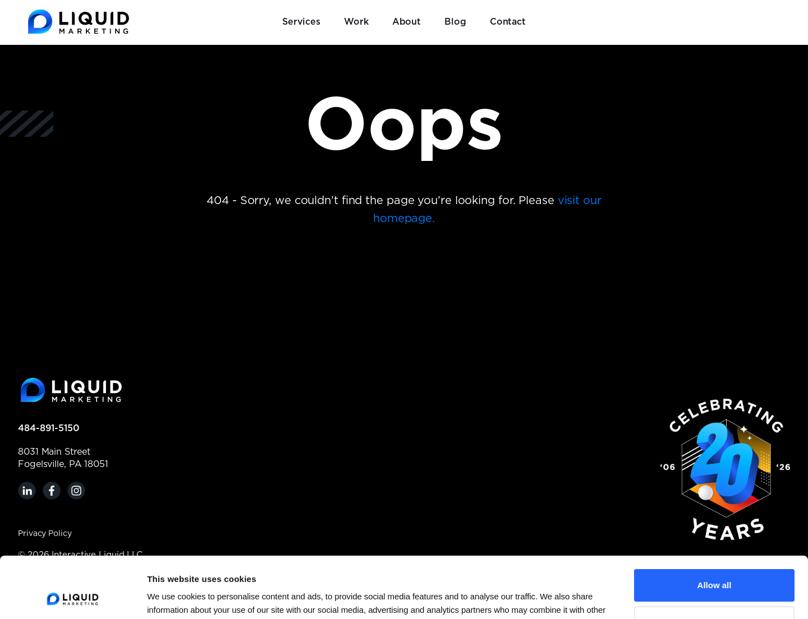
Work (356, 21)
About (406, 21)
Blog (455, 21)
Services (301, 21)
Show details (172, 597)
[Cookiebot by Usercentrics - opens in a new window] (73, 597)
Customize (715, 564)
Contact (508, 21)
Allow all (714, 528)
